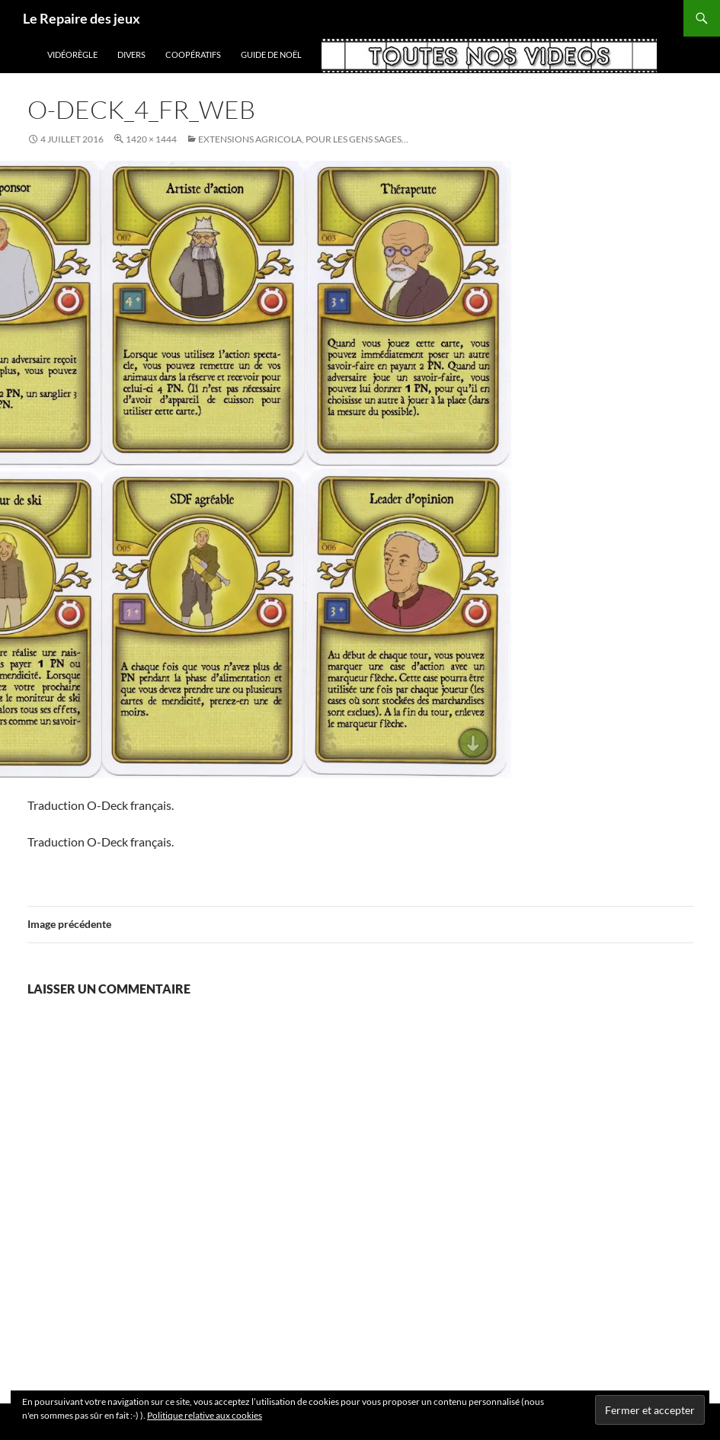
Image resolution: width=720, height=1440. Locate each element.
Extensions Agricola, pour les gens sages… (303, 139)
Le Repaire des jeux (81, 18)
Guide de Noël (271, 54)
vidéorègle (72, 54)
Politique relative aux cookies (204, 1415)
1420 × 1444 (151, 139)
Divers (131, 54)
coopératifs (193, 54)
